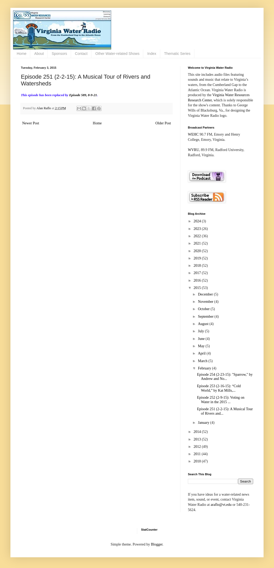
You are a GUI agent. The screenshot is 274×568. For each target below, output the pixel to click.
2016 (198, 280)
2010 (198, 461)
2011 (198, 454)
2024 (198, 221)
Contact (81, 53)
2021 (198, 243)
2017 (198, 273)
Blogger (156, 544)
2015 (198, 288)
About (39, 53)
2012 (198, 447)
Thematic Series (177, 53)
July (201, 331)
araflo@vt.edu (221, 505)
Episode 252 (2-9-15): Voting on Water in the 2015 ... (220, 400)
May (201, 346)
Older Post (163, 123)
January (204, 423)
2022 (198, 236)
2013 (198, 439)
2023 (198, 229)
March (203, 361)
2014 (198, 432)
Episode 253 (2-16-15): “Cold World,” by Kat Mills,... (219, 388)
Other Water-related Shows (117, 53)
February (205, 368)
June (201, 339)
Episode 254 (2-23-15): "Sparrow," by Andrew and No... (225, 377)
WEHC (193, 134)
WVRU (193, 150)
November (206, 302)
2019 (198, 258)
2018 (198, 266)
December (206, 294)
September (206, 316)
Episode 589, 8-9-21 (83, 95)
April (202, 353)
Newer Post (30, 123)
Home (21, 53)
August (203, 324)
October (204, 309)
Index (151, 53)
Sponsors (59, 53)
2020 (198, 251)
